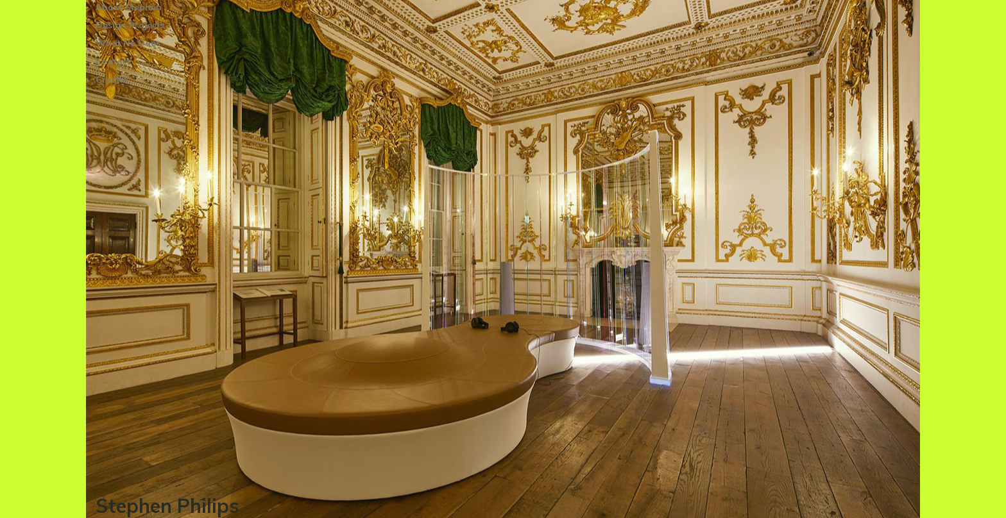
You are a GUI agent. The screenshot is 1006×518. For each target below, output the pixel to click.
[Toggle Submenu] (223, 25)
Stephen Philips (167, 506)
